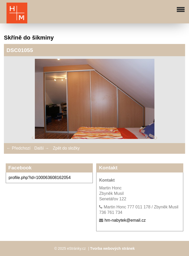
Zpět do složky (66, 148)
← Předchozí (18, 148)
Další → (41, 148)
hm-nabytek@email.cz (125, 220)
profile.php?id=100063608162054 (40, 177)
